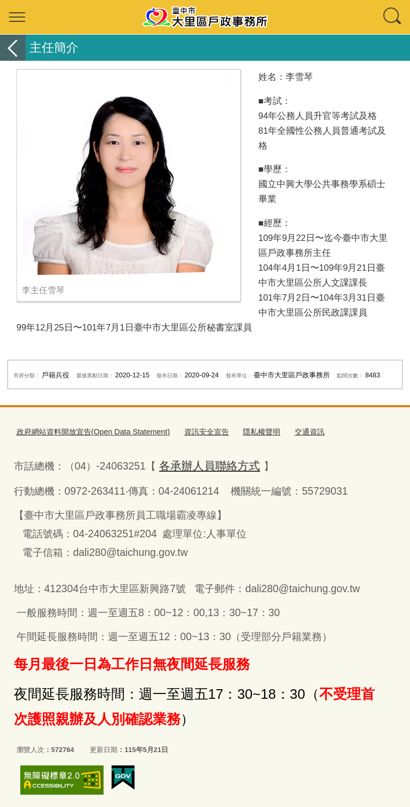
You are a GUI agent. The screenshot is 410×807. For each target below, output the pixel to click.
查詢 (393, 17)
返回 (13, 48)
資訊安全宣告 (191, 431)
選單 (17, 17)
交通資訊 (289, 431)
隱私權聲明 (244, 431)
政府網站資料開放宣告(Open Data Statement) (87, 431)
